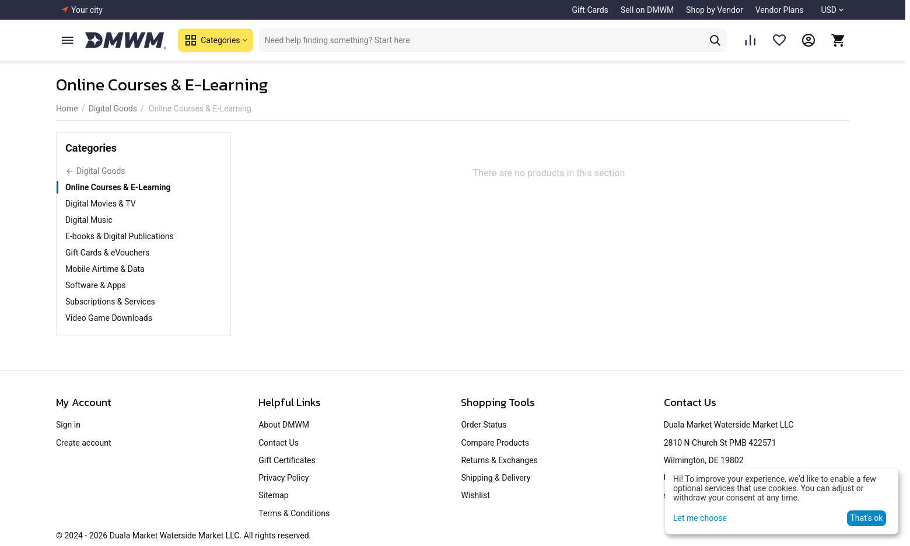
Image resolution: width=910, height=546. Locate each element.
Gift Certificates (286, 460)
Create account (83, 442)
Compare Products (495, 442)
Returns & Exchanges (499, 460)
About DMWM (283, 424)
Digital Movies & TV (100, 203)
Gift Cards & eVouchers (107, 252)
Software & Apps (95, 285)
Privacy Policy (283, 477)
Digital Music (89, 220)
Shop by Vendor (714, 10)
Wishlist (475, 495)
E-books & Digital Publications (119, 236)
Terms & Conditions (294, 513)
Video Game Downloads (108, 318)
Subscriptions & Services (110, 301)
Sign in (68, 424)
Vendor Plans (779, 10)
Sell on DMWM (647, 10)
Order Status (483, 424)
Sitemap (273, 495)
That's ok (866, 518)
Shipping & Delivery (495, 477)
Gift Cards (590, 10)
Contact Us (278, 442)
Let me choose (700, 518)
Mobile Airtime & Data (105, 269)
